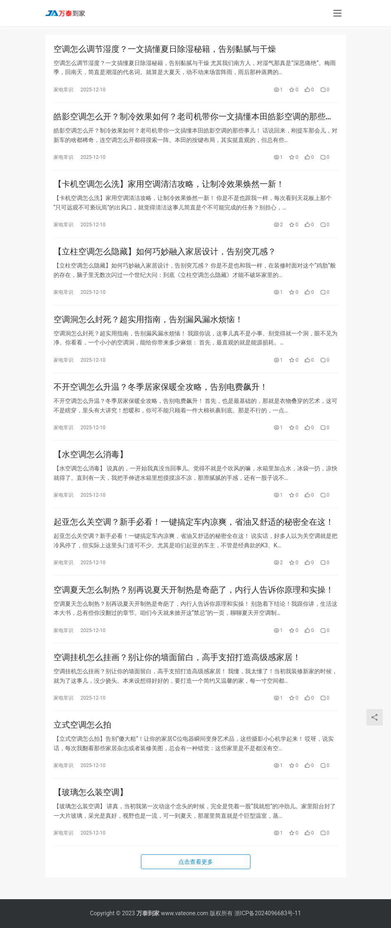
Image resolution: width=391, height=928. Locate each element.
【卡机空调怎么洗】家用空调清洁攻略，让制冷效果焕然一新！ (169, 187)
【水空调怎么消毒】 (91, 462)
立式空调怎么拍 (82, 737)
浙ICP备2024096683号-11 (267, 913)
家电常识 (63, 90)
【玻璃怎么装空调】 (91, 805)
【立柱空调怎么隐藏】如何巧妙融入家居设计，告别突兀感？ (165, 255)
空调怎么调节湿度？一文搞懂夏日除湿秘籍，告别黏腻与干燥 (165, 49)
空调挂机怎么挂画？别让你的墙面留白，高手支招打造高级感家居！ (177, 668)
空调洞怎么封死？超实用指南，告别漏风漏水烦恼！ (148, 324)
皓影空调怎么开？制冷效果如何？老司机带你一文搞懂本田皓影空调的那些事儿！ (194, 118)
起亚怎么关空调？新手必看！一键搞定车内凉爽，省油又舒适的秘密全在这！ (194, 530)
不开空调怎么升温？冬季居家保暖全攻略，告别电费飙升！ (161, 393)
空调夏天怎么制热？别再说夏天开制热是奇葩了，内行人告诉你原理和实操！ (194, 599)
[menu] (337, 13)
